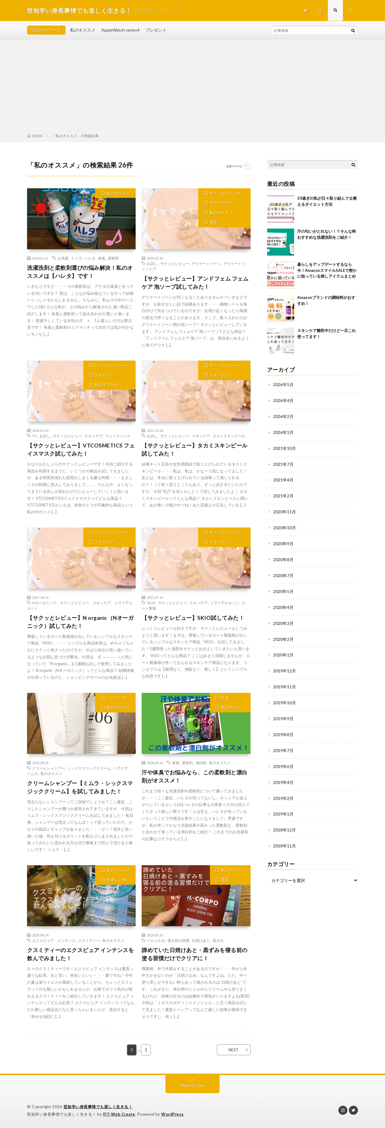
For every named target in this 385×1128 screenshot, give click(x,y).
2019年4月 (283, 775)
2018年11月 (284, 838)
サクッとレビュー (174, 263)
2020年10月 (284, 525)
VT (34, 436)
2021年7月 (283, 462)
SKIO (151, 603)
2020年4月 (283, 603)
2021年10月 (284, 447)
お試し (152, 263)
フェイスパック (118, 436)
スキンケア (104, 375)
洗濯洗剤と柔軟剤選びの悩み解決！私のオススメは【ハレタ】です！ (80, 271)
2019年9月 (283, 712)
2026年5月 (283, 384)
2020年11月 (284, 509)
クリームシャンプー (48, 768)
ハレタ (90, 258)
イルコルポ (156, 940)
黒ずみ (218, 940)
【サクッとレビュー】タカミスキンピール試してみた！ (195, 449)
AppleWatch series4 (120, 29)
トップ (76, 258)
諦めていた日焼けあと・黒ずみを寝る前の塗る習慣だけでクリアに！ (195, 954)
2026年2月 (283, 415)
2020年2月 (283, 634)
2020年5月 (283, 587)
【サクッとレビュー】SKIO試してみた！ (193, 618)
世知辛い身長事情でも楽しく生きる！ (98, 1107)
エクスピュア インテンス (53, 940)
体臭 (101, 258)
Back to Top (192, 1085)
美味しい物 (116, 880)
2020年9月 (283, 540)
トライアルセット (224, 603)
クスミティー (89, 940)
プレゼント (156, 29)
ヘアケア (120, 768)
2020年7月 (283, 572)
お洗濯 (62, 258)
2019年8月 (283, 728)
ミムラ (32, 774)
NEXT (233, 1050)
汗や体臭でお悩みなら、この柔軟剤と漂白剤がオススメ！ (195, 776)
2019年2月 (283, 791)
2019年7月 (283, 744)
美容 (213, 224)
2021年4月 (283, 478)
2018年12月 (284, 822)
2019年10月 (284, 697)
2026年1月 (283, 431)
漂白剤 (201, 763)
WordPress (173, 1114)
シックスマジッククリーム (89, 768)
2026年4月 (283, 400)
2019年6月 (283, 759)
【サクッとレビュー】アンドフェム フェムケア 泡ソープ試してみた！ (195, 282)
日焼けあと (201, 940)
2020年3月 (283, 619)
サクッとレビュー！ (227, 193)
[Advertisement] (192, 87)
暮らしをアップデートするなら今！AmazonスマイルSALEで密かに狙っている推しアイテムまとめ (327, 270)
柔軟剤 (113, 258)
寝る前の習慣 (178, 940)
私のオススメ (82, 29)
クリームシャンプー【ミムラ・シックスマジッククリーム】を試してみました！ (80, 787)
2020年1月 (283, 650)
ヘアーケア (116, 698)
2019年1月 (283, 806)
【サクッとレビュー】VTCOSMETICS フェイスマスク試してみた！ (81, 449)
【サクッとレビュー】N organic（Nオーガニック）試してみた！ (80, 622)
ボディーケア (221, 203)
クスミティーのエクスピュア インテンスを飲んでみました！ (80, 954)
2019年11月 (284, 681)
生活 (225, 698)
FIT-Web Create (119, 1114)
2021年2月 (283, 493)
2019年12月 (284, 666)
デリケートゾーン (206, 263)
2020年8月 (283, 556)
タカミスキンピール (229, 436)
